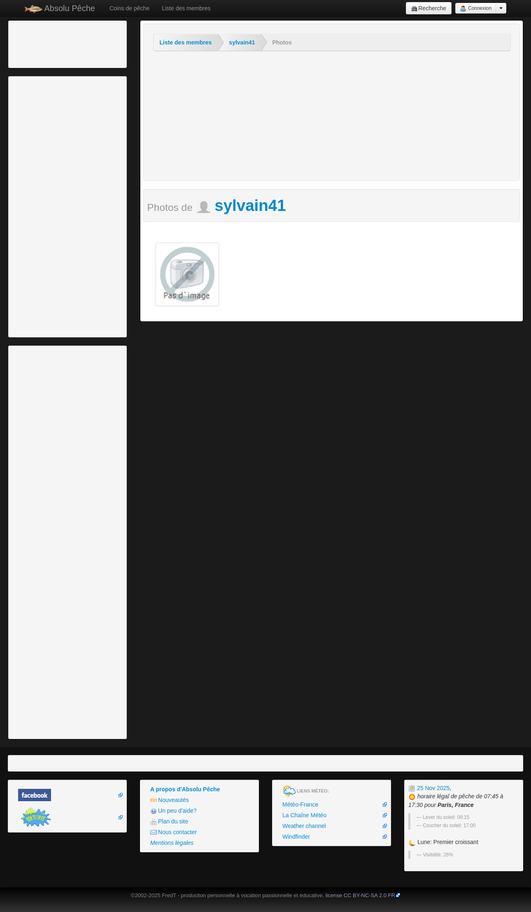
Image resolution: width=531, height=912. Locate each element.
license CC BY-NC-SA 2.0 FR (360, 895)
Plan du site (169, 821)
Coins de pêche (129, 8)
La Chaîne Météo (304, 815)
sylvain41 (242, 42)
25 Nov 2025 (428, 788)
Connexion (475, 8)
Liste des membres (186, 8)
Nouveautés (169, 800)
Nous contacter (173, 832)
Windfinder (296, 836)
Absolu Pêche (60, 8)
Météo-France (300, 804)
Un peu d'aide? (173, 810)
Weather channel (304, 826)
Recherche (428, 8)
